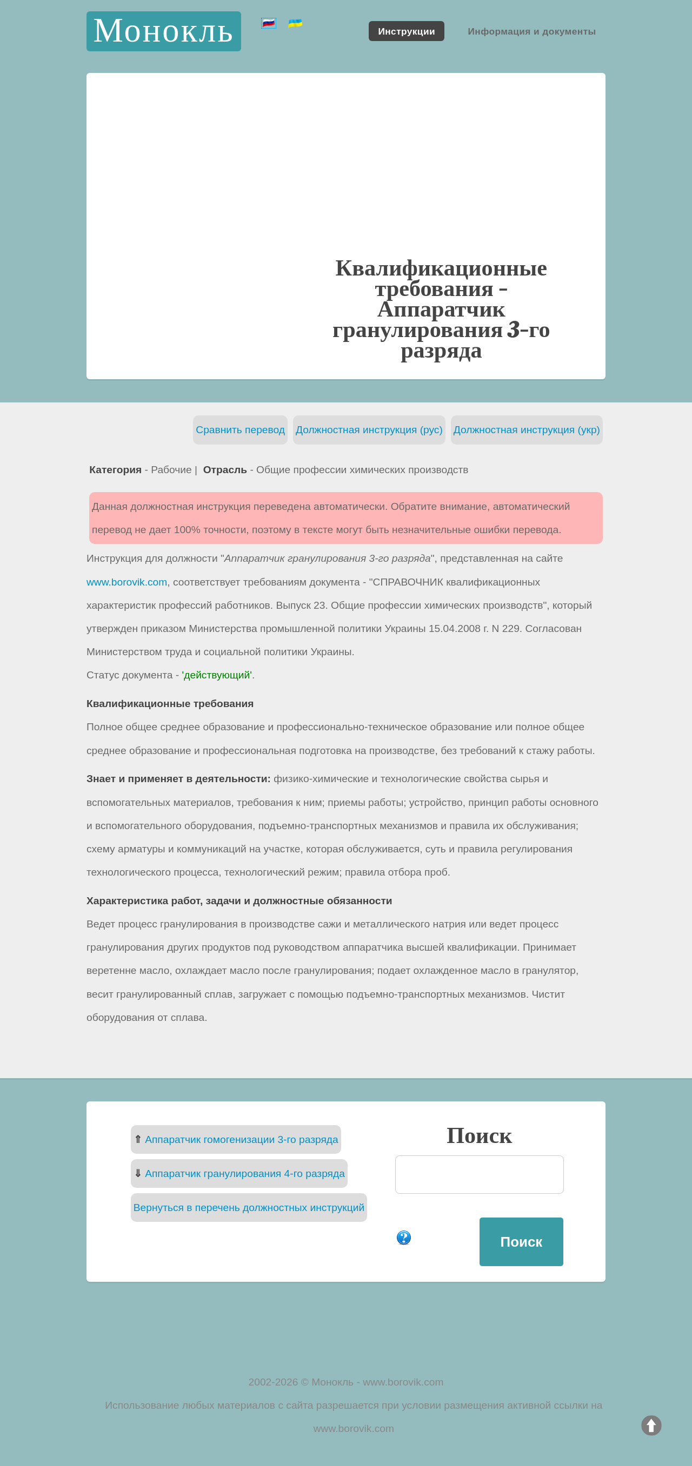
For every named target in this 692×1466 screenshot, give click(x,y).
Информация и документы (532, 30)
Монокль (163, 31)
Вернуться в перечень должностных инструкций (249, 1207)
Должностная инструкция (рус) (369, 429)
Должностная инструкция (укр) (527, 429)
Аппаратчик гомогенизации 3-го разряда (241, 1139)
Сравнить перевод (240, 429)
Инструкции (406, 30)
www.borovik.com (126, 582)
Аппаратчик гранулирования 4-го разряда (245, 1173)
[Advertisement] (346, 175)
